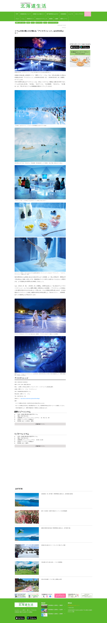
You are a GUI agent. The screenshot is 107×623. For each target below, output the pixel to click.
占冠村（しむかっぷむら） (20, 22)
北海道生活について (25, 14)
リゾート (32, 22)
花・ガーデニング (39, 22)
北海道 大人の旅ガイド (39, 14)
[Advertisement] (40, 469)
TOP (17, 14)
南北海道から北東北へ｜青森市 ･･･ (56, 605)
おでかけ (87, 14)
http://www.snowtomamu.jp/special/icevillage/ (30, 398)
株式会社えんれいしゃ (73, 605)
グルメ (17, 18)
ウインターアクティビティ (53, 22)
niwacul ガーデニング (41, 18)
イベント (45, 22)
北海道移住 (63, 14)
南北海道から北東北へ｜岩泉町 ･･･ (56, 613)
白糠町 (56, 18)
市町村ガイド (30, 18)
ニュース (70, 14)
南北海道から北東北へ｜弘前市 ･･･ (56, 609)
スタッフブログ (79, 14)
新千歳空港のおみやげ (52, 14)
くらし (23, 18)
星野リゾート (63, 18)
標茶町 (51, 18)
